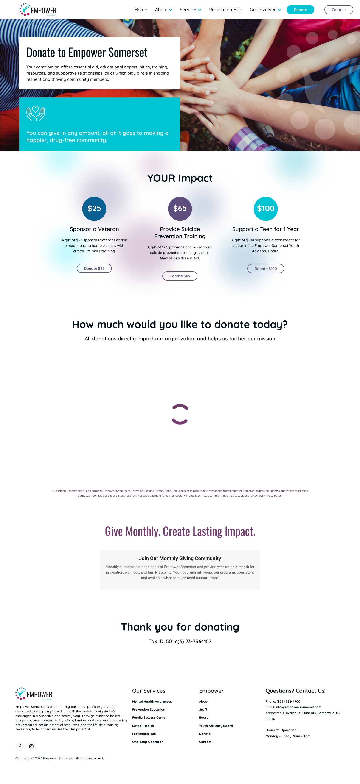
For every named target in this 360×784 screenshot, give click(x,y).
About (161, 9)
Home (141, 9)
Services (188, 9)
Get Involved (263, 9)
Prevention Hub (225, 9)
